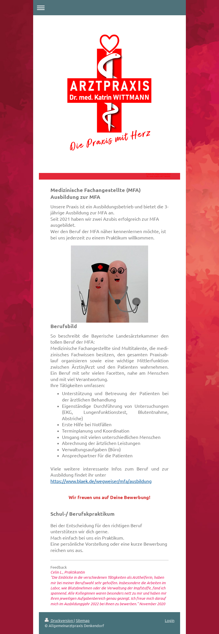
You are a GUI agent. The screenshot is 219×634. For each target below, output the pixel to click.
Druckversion (59, 620)
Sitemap (83, 620)
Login (169, 620)
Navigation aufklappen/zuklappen (109, 7)
